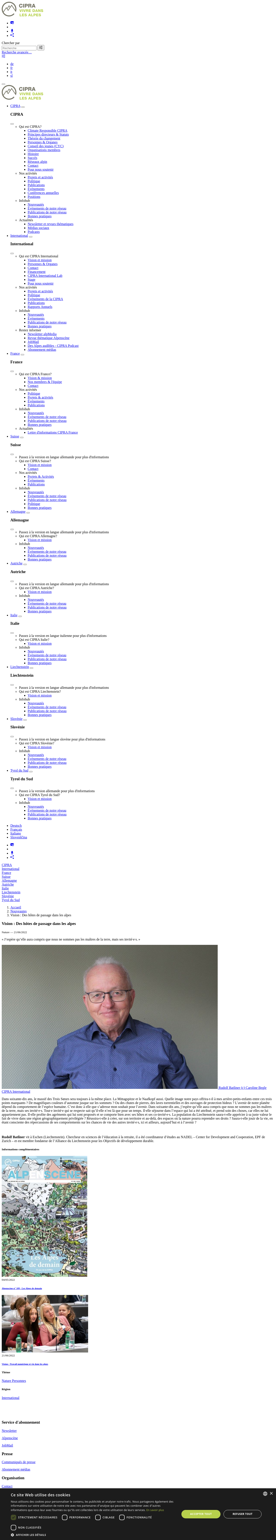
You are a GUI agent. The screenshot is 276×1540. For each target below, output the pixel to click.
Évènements (36, 189)
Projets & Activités (41, 476)
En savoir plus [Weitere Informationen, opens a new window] (155, 1510)
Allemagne (17, 511)
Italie (13, 615)
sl (11, 75)
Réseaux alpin (37, 161)
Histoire (33, 154)
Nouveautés (36, 204)
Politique (34, 181)
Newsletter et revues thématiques (50, 224)
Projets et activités (40, 177)
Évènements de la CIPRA (45, 299)
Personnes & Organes (42, 142)
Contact (33, 165)
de (12, 64)
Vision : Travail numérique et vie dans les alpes (25, 1364)
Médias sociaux (38, 228)
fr (11, 68)
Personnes (19, 1381)
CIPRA (15, 106)
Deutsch (16, 825)
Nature (7, 1381)
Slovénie (16, 719)
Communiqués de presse (18, 1462)
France (15, 353)
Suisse (14, 436)
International (19, 235)
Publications (36, 185)
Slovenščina (18, 837)
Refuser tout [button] (242, 1514)
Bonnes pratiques (40, 216)
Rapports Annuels (40, 307)
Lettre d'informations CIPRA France (53, 432)
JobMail (33, 342)
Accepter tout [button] (201, 1514)
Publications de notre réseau (47, 212)
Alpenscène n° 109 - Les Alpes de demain (22, 1288)
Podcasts (34, 232)
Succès (32, 158)
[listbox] (265, 1494)
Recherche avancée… (17, 52)
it (11, 72)
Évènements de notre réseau (47, 208)
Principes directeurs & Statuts (48, 134)
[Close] (12, 124)
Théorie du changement (44, 138)
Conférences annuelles (43, 193)
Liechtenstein (19, 667)
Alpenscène (10, 1438)
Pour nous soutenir (41, 169)
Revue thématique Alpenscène (49, 338)
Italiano (15, 833)
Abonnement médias (42, 349)
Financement (37, 272)
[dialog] (138, 1514)
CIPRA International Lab (45, 275)
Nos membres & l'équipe (45, 382)
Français (16, 829)
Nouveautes (18, 911)
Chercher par (11, 43)
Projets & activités (40, 397)
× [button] (271, 1493)
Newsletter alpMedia (42, 334)
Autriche (16, 563)
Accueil (15, 907)
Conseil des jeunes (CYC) (46, 146)
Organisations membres (44, 150)
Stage (31, 279)
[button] (93, 1535)
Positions (34, 197)
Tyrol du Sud (19, 770)
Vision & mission (40, 378)
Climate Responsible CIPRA (47, 130)
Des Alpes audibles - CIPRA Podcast (53, 346)
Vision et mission (40, 260)
